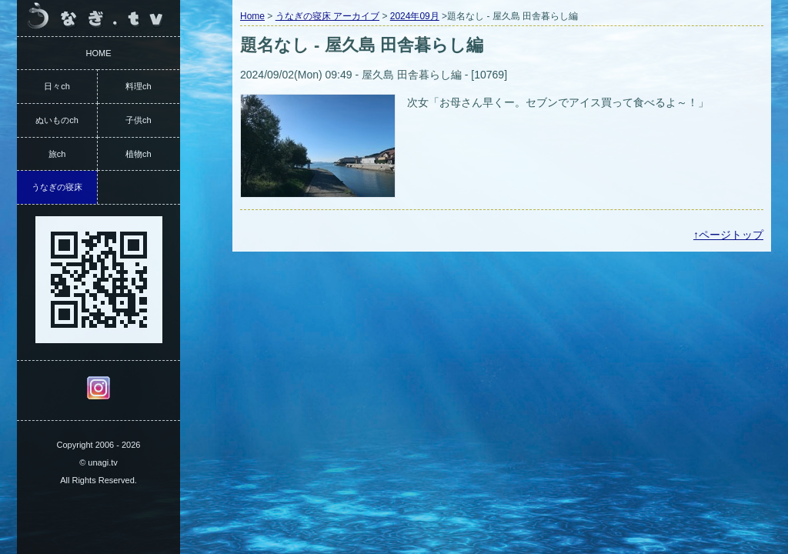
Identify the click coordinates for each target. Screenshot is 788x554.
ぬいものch (56, 120)
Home (252, 16)
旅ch (57, 154)
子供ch (138, 120)
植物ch (138, 154)
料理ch (138, 86)
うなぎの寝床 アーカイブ (327, 16)
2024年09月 (414, 16)
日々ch (57, 86)
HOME (99, 53)
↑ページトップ (728, 235)
